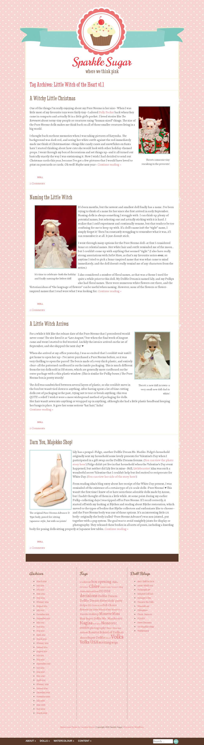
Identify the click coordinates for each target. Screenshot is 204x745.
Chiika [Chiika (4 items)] (115, 582)
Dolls (44, 741)
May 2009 (40, 709)
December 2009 (43, 692)
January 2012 (42, 647)
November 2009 (43, 696)
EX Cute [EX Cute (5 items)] (92, 605)
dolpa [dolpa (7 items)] (83, 605)
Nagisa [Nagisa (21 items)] (86, 623)
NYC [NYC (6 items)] (114, 623)
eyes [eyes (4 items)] (99, 605)
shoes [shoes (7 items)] (83, 637)
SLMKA (141, 618)
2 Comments (37, 183)
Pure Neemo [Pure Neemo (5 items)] (113, 628)
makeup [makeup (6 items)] (94, 614)
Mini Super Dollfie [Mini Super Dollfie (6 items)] (91, 618)
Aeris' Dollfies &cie (145, 581)
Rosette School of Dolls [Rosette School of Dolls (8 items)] (104, 632)
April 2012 (40, 634)
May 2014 (40, 597)
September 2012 (43, 618)
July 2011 (40, 655)
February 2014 (42, 602)
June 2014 (40, 593)
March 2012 (41, 639)
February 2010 (42, 684)
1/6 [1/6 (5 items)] (81, 582)
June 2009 (40, 704)
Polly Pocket (106, 112)
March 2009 (41, 713)
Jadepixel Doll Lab (145, 593)
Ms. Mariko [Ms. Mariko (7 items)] (109, 618)
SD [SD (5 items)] (122, 632)
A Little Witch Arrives (49, 323)
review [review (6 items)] (84, 632)
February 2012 (42, 643)
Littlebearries (141, 468)
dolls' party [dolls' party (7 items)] (115, 600)
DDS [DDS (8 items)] (107, 591)
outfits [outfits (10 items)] (84, 627)
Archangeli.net (143, 589)
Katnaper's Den (144, 597)
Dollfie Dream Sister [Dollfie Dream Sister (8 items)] (94, 600)
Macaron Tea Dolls (145, 602)
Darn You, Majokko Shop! (51, 442)
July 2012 (40, 622)
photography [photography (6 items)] (98, 628)
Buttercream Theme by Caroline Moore (77, 727)
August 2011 (41, 651)
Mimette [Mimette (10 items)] (105, 613)
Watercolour (63, 741)
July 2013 (40, 610)
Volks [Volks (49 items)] (117, 637)
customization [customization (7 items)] (89, 591)
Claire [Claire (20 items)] (94, 586)
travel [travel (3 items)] (108, 637)
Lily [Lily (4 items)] (90, 609)
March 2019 (41, 581)
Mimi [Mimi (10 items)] (116, 613)
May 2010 (40, 676)
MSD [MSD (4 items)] (119, 618)
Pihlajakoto (142, 610)
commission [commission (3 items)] (105, 587)
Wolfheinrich (143, 630)
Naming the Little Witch (51, 197)
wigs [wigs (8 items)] (115, 642)
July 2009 (40, 700)
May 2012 (40, 630)
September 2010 (43, 663)
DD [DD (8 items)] (101, 591)
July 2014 (40, 589)
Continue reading (109, 165)
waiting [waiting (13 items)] (105, 642)
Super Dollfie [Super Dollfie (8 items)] (96, 637)
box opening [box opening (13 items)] (101, 581)
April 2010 (40, 680)
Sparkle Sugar (102, 62)
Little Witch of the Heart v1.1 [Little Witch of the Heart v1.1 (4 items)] (107, 609)
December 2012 (42, 614)
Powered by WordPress (134, 727)
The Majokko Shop (145, 626)
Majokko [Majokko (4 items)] (84, 614)
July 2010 (40, 667)
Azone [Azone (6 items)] (87, 582)
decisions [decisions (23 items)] (89, 595)
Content (83, 741)
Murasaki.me (143, 606)
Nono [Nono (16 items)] (106, 623)
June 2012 (40, 626)
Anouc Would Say (145, 585)
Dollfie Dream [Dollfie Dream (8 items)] (107, 596)
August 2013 (41, 606)
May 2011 (40, 659)
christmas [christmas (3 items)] (84, 587)
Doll (40, 177)
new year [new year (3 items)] (97, 623)
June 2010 (40, 671)
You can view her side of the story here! (112, 477)
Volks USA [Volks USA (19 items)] (89, 642)
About (30, 741)
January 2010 (42, 688)
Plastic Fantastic (144, 614)
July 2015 (40, 585)
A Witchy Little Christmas (52, 98)
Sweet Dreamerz (144, 622)
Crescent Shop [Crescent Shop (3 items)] (117, 587)
